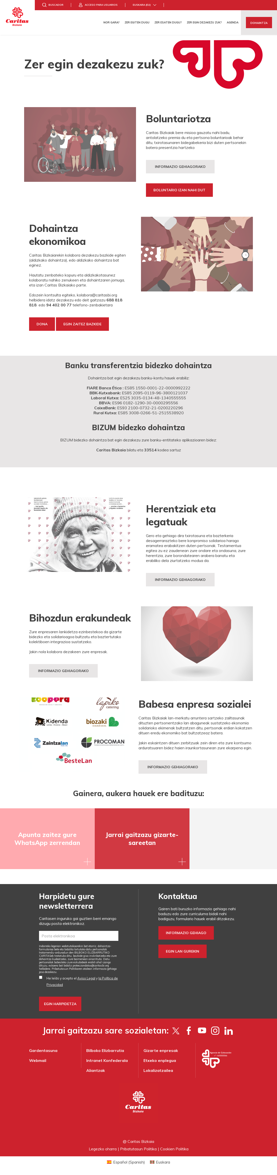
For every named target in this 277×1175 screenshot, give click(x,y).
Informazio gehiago (186, 933)
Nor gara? (111, 22)
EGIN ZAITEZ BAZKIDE (82, 324)
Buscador (55, 4)
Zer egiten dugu (137, 22)
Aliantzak (95, 1070)
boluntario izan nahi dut (179, 190)
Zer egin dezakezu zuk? (204, 22)
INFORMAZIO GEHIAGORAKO (180, 579)
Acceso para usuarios (101, 4)
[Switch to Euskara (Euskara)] (160, 1162)
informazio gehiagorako (172, 767)
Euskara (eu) (142, 4)
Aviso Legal (86, 978)
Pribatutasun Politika (138, 1148)
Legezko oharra (103, 1148)
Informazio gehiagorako (180, 166)
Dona (42, 324)
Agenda (232, 22)
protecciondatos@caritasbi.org (91, 965)
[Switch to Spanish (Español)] (125, 1162)
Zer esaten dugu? (168, 22)
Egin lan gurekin (182, 951)
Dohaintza (259, 23)
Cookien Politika (174, 1148)
